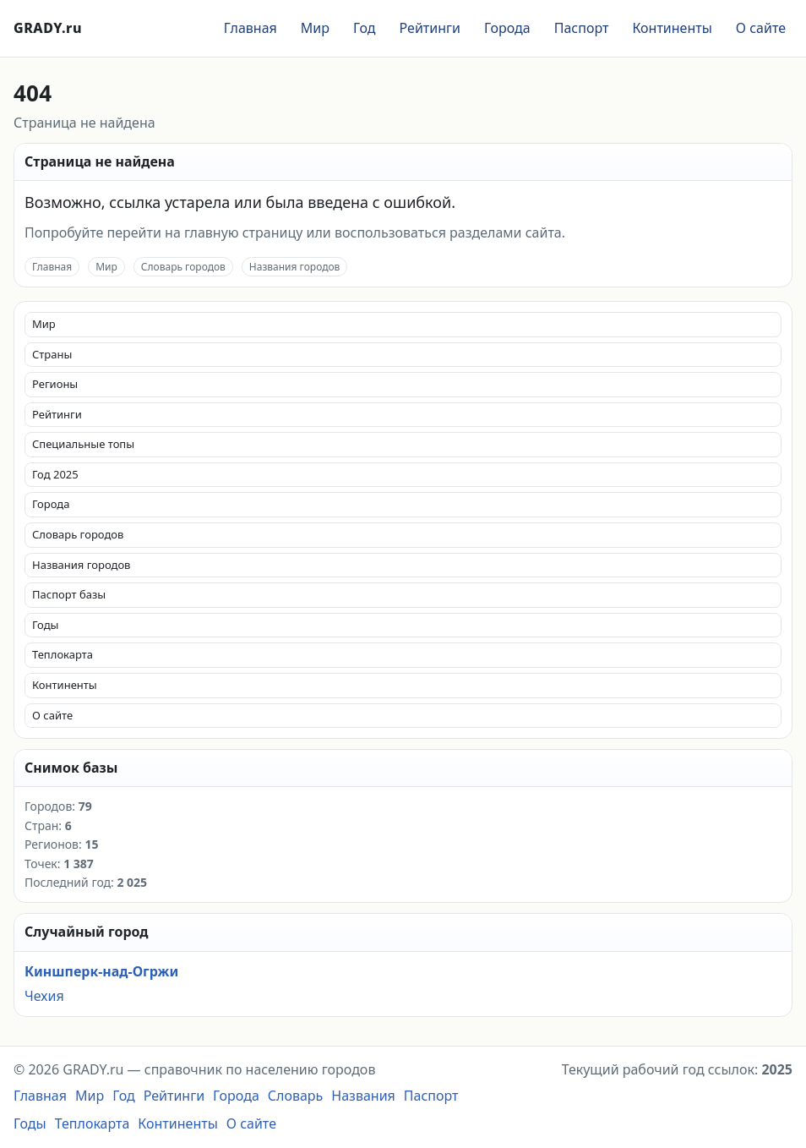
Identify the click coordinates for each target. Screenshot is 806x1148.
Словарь (296, 1095)
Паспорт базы (69, 594)
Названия (363, 1095)
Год (364, 28)
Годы (45, 624)
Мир (315, 28)
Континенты (671, 28)
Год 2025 (55, 474)
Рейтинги (430, 28)
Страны (52, 354)
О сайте (761, 28)
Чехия (44, 996)
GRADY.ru (48, 28)
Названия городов (294, 267)
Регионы (55, 383)
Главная (250, 28)
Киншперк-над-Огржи (101, 971)
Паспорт (581, 28)
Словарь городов (183, 267)
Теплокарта (62, 654)
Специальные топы (83, 443)
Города (507, 28)
